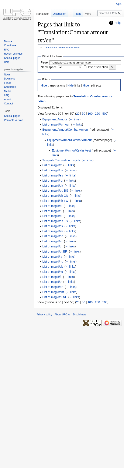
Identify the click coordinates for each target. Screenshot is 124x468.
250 (97, 113)
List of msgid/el (52, 206)
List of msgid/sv (52, 231)
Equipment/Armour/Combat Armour (65, 129)
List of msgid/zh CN (55, 195)
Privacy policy (44, 314)
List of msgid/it (51, 211)
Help (117, 23)
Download (9, 78)
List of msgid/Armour (55, 124)
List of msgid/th (52, 246)
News (7, 74)
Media (7, 91)
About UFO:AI (62, 314)
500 (104, 113)
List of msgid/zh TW (55, 200)
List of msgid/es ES (55, 221)
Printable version (13, 120)
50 (83, 113)
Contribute (10, 45)
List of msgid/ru (52, 180)
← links (75, 119)
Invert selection (98, 67)
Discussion (59, 13)
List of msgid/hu (52, 261)
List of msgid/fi (51, 277)
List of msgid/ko (52, 271)
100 (90, 113)
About (7, 99)
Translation (42, 13)
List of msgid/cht (53, 292)
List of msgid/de (52, 170)
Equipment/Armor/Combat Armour (69, 140)
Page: (45, 62)
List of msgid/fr (52, 165)
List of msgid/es (52, 175)
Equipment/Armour (54, 119)
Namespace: (49, 67)
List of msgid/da (52, 236)
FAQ (6, 49)
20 (78, 113)
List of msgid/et (52, 241)
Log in (117, 4)
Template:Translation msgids (61, 160)
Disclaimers (79, 314)
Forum (7, 82)
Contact (8, 103)
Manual (8, 41)
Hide (44, 85)
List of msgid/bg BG (55, 190)
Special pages (12, 57)
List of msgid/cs (52, 226)
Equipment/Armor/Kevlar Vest (71, 150)
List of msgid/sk (52, 266)
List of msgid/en (52, 287)
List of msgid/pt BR (54, 251)
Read (76, 13)
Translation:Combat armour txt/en (61, 47)
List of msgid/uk (52, 185)
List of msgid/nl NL (54, 297)
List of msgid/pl (52, 216)
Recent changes (13, 53)
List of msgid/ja (52, 256)
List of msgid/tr (52, 281)
